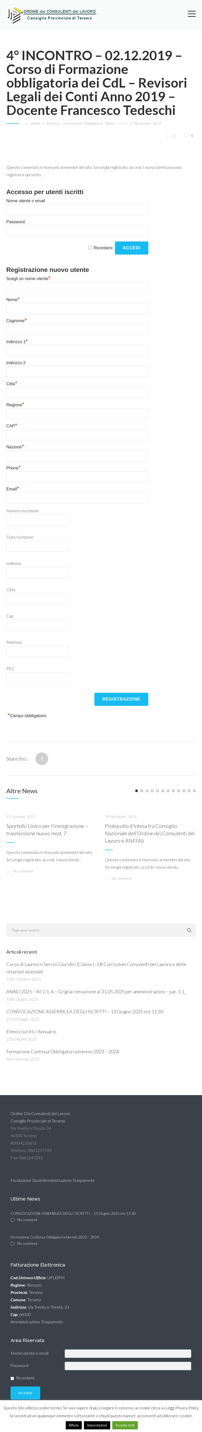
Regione (15, 405)
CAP (11, 426)
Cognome (16, 320)
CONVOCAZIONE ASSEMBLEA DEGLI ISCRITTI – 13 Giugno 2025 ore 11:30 (84, 1011)
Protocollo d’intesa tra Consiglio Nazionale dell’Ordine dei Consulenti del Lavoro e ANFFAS (150, 833)
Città (11, 384)
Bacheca (53, 123)
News (110, 123)
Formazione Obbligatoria (82, 123)
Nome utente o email (25, 201)
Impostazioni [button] (97, 1425)
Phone (13, 468)
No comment (19, 871)
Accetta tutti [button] (125, 1425)
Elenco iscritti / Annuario (31, 1031)
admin (35, 123)
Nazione (15, 447)
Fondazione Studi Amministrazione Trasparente (53, 1180)
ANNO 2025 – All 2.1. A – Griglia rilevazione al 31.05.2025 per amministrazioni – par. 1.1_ (96, 991)
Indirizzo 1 (17, 342)
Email (12, 489)
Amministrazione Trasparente (37, 1321)
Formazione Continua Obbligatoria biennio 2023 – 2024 (62, 1051)
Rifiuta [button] (74, 1425)
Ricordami (103, 248)
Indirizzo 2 (16, 363)
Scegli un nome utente (28, 278)
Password (15, 222)
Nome (13, 299)
